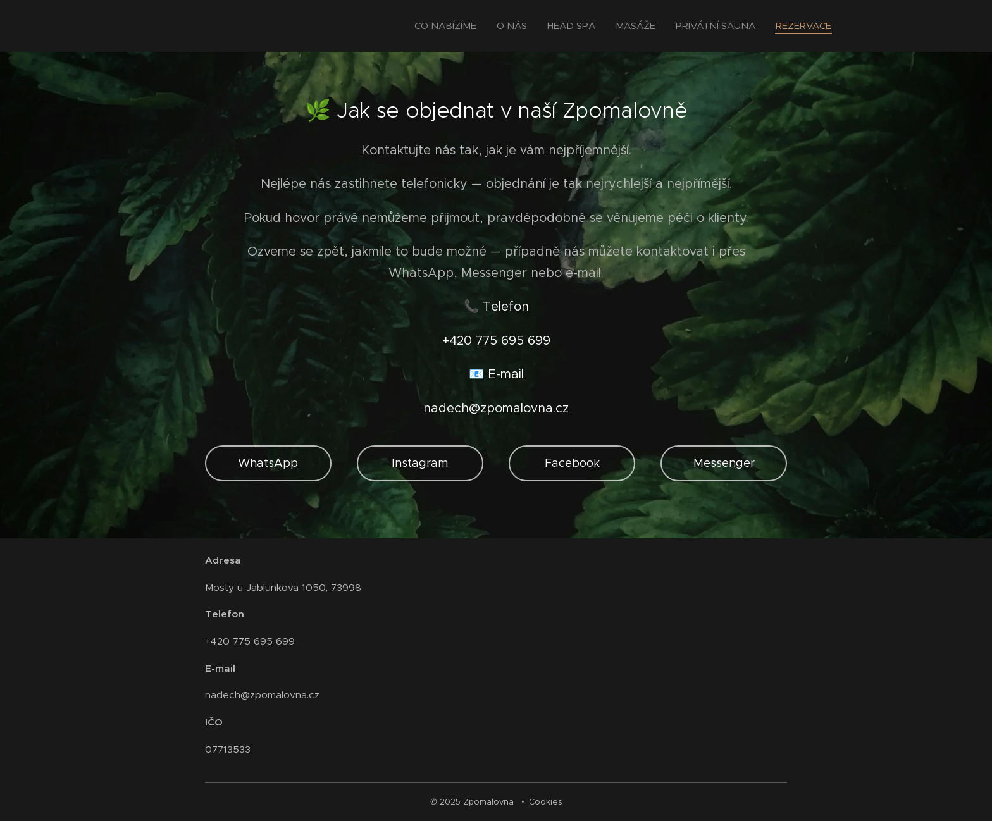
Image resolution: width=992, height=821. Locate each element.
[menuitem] (449, 26)
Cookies (545, 801)
